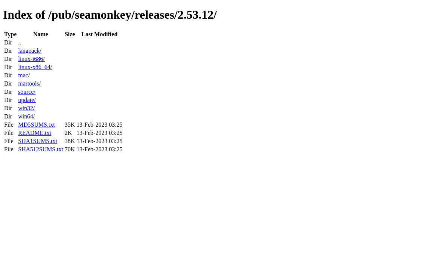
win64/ (26, 116)
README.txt (34, 133)
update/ (27, 100)
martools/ (29, 83)
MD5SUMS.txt (36, 124)
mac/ (24, 75)
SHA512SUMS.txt (40, 149)
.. (19, 42)
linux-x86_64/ (35, 67)
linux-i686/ (31, 59)
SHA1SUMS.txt (37, 141)
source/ (26, 92)
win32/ (26, 108)
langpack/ (29, 50)
